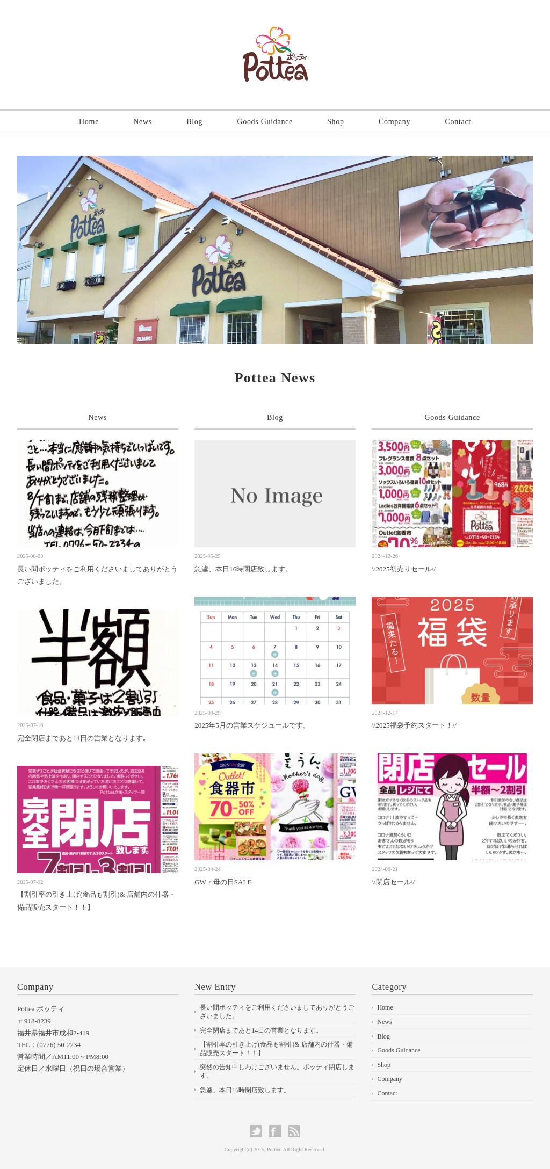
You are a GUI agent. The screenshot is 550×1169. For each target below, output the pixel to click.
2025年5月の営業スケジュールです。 (252, 725)
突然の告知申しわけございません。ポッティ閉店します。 (277, 1071)
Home (89, 122)
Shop (335, 122)
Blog (194, 122)
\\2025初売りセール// (403, 569)
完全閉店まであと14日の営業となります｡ (82, 738)
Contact (458, 122)
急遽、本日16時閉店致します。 (243, 569)
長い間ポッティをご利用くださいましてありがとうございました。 (277, 1012)
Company (394, 122)
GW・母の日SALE (222, 882)
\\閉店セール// (393, 882)
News (142, 122)
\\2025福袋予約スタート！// (414, 725)
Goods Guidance (265, 122)
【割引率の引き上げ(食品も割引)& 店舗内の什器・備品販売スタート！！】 (276, 1049)
